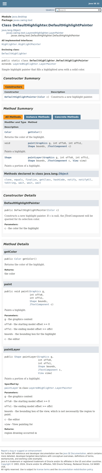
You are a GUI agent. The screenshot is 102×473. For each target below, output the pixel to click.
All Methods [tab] (13, 117)
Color (41, 97)
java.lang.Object (11, 30)
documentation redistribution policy (75, 469)
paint (31, 143)
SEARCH (50, 10)
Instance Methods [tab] (37, 117)
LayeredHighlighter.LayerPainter (34, 64)
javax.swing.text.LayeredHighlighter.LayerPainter (34, 33)
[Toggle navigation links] (4, 4)
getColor (33, 132)
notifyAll (85, 179)
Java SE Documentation (74, 453)
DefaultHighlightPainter (20, 97)
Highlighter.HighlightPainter (21, 44)
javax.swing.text (22, 20)
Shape (31, 146)
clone (7, 179)
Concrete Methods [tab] (67, 117)
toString (10, 182)
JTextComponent (57, 146)
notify (71, 179)
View (75, 160)
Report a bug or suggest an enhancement (21, 451)
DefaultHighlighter (14, 53)
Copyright (6, 464)
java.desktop (19, 16)
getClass (45, 179)
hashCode (59, 179)
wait (21, 182)
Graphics (42, 143)
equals (18, 179)
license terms (43, 469)
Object (63, 173)
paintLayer (35, 157)
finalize (31, 179)
